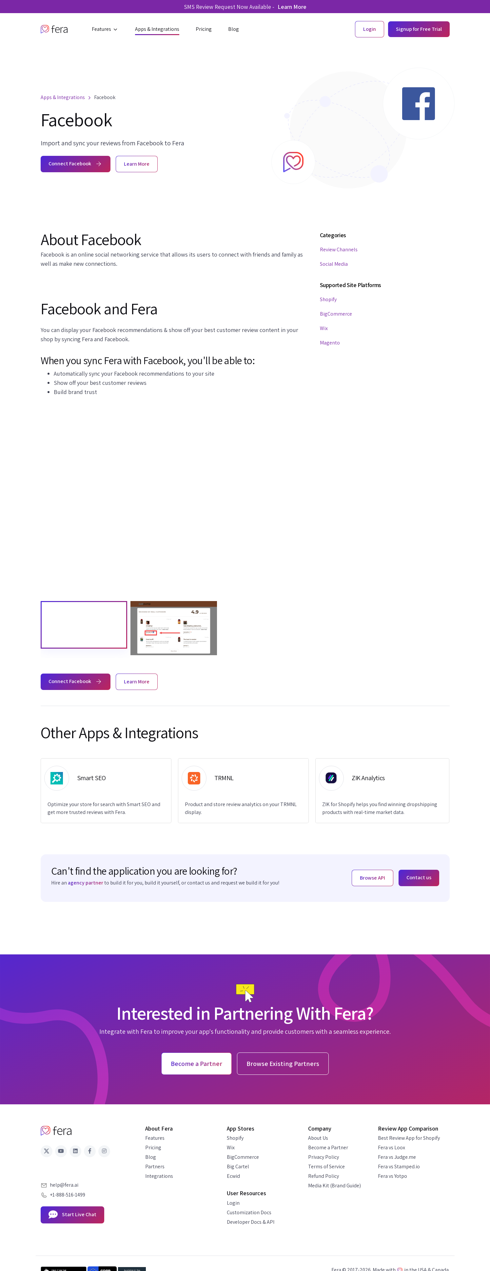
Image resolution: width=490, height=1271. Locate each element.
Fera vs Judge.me (397, 1157)
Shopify (328, 299)
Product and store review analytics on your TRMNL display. (241, 808)
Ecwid (233, 1176)
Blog (150, 1157)
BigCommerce (336, 313)
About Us (318, 1138)
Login (233, 1202)
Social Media (334, 263)
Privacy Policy (323, 1157)
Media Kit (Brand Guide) (334, 1185)
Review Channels (339, 249)
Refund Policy (323, 1176)
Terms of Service (326, 1166)
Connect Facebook (76, 163)
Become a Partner (328, 1147)
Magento (330, 342)
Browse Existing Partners (282, 1063)
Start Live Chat (72, 1214)
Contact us (418, 877)
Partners (155, 1166)
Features (155, 1138)
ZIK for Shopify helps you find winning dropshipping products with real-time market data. (379, 808)
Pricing (153, 1147)
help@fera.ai (64, 1184)
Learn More (292, 6)
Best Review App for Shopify (409, 1138)
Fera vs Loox (391, 1147)
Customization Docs (249, 1212)
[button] (105, 29)
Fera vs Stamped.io (399, 1166)
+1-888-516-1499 (67, 1194)
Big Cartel (238, 1166)
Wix (324, 328)
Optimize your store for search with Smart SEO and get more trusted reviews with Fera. (104, 808)
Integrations (159, 1176)
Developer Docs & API (250, 1222)
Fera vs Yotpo (392, 1176)
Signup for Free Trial (419, 29)
